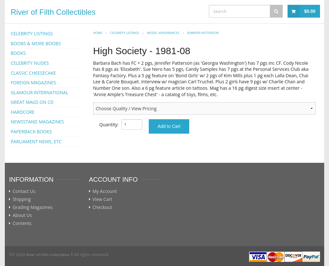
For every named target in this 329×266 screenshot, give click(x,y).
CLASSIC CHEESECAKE (33, 73)
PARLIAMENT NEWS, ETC (36, 141)
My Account (105, 191)
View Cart (102, 199)
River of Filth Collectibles (53, 12)
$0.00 (310, 11)
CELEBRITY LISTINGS (32, 33)
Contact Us (24, 191)
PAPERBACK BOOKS (31, 132)
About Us (22, 215)
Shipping (22, 199)
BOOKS (18, 53)
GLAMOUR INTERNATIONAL (39, 92)
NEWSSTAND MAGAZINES (37, 122)
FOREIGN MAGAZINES (33, 82)
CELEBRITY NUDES (30, 63)
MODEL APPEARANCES (163, 33)
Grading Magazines (33, 207)
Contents (22, 223)
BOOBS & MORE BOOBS (36, 43)
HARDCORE (22, 112)
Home (97, 33)
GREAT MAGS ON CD (32, 102)
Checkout (102, 207)
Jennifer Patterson (203, 33)
